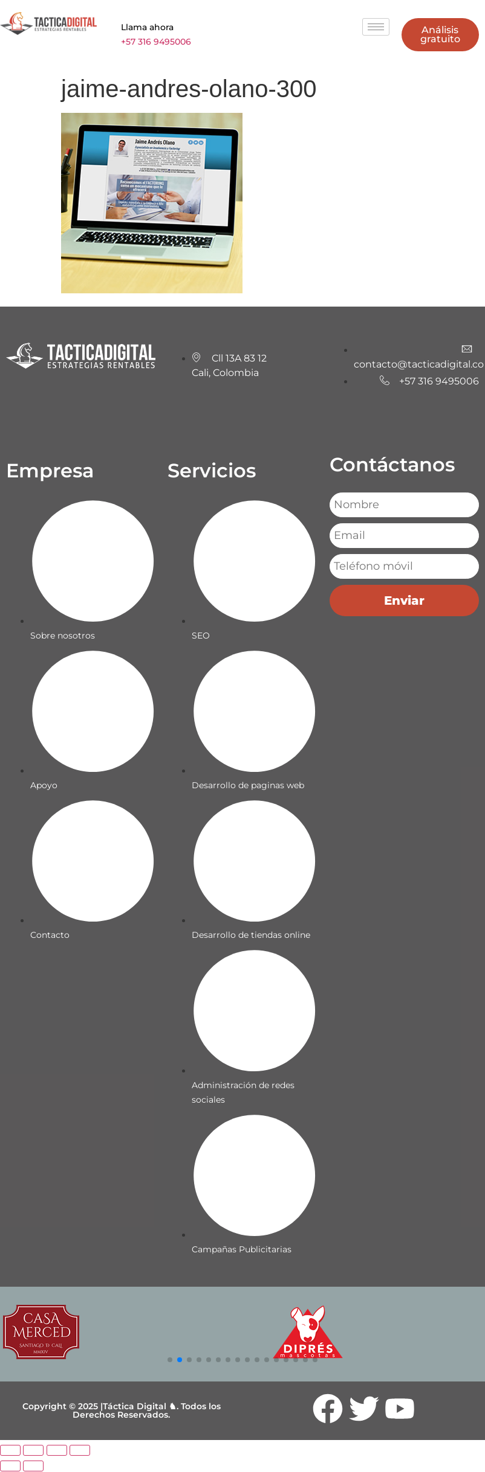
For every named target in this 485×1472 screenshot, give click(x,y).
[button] (170, 1360)
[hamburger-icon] (375, 27)
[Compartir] (57, 1450)
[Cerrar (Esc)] (80, 1450)
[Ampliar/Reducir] (10, 1450)
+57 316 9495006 (156, 42)
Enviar (404, 601)
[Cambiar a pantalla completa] (33, 1450)
